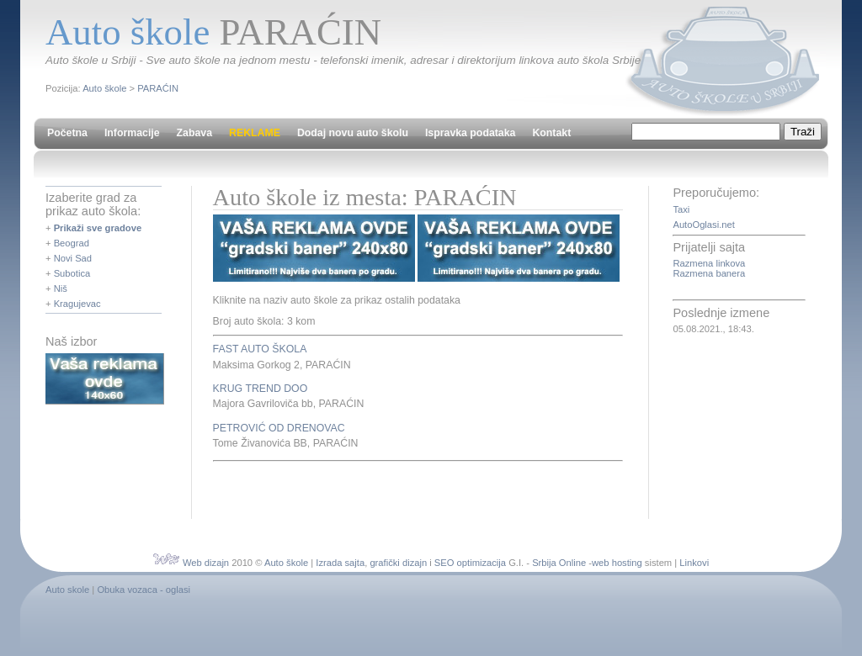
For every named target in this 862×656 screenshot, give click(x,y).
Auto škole (104, 88)
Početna (67, 133)
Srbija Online (559, 563)
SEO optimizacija (470, 563)
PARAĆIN (157, 88)
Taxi (681, 209)
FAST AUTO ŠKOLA (260, 349)
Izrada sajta (340, 563)
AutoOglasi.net (703, 225)
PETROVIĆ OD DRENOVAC (279, 428)
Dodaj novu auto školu (352, 133)
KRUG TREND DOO (260, 388)
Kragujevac (77, 304)
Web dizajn (206, 563)
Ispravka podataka (470, 133)
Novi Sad (73, 258)
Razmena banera (709, 273)
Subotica (72, 273)
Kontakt (551, 133)
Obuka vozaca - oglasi (143, 590)
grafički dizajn (398, 563)
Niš (60, 288)
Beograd (71, 243)
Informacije (132, 133)
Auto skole (67, 590)
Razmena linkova (709, 263)
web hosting (617, 563)
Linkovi (694, 563)
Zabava (194, 133)
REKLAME (254, 133)
